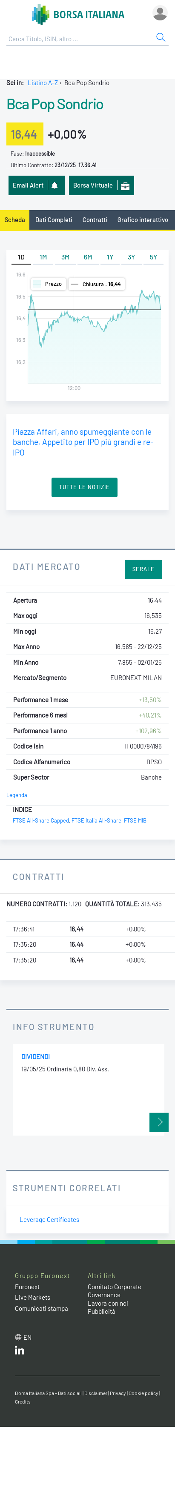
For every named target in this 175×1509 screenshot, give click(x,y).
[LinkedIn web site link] (19, 1352)
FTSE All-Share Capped (41, 820)
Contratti (95, 219)
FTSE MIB (135, 820)
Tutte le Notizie (84, 487)
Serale (143, 569)
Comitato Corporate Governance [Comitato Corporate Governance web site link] (114, 1291)
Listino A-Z (43, 82)
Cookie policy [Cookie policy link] (143, 1393)
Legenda (16, 795)
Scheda (15, 219)
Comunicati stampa (41, 1308)
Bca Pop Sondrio (54, 103)
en (27, 1337)
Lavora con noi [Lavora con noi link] (108, 1303)
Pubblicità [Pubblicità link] (101, 1311)
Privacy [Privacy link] (118, 1393)
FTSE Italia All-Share (96, 820)
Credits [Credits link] (23, 1401)
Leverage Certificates (49, 1219)
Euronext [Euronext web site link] (27, 1286)
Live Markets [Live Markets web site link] (32, 1297)
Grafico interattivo (143, 219)
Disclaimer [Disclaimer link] (95, 1393)
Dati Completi (53, 219)
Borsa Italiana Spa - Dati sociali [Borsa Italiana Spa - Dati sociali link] (48, 1393)
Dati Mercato (46, 566)
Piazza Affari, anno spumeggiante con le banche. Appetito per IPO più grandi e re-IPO (83, 442)
